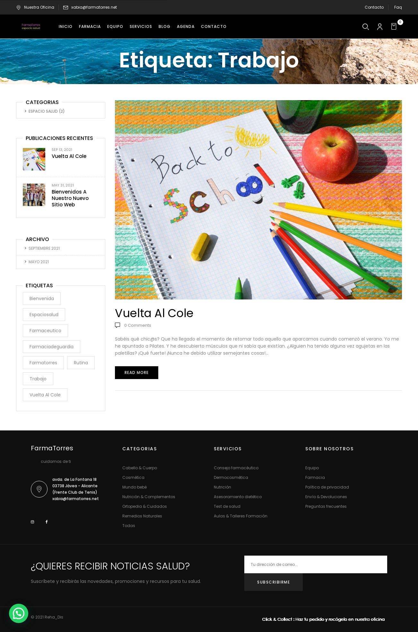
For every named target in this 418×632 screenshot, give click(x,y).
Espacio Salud (43, 111)
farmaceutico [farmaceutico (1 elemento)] (45, 330)
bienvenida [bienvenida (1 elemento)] (42, 298)
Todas (128, 525)
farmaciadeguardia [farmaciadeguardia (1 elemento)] (52, 346)
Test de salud (227, 506)
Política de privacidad (327, 487)
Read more (137, 372)
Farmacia (315, 477)
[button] (395, 26)
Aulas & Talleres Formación (240, 516)
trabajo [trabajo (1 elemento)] (38, 379)
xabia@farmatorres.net (94, 7)
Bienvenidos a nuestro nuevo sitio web (70, 198)
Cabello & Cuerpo (139, 468)
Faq (398, 7)
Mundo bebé (134, 487)
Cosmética (133, 477)
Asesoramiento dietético (238, 496)
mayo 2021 (39, 261)
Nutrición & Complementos (148, 496)
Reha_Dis (54, 617)
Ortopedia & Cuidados (144, 506)
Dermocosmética (231, 477)
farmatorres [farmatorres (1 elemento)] (43, 362)
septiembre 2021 (44, 248)
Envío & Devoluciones (326, 496)
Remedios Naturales (142, 516)
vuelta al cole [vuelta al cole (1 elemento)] (45, 395)
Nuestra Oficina (35, 7)
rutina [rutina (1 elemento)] (81, 362)
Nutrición (222, 487)
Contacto (374, 7)
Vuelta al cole (69, 156)
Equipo (312, 468)
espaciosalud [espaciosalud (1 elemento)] (44, 314)
